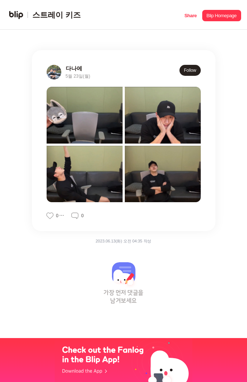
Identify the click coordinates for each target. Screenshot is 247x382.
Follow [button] (190, 70)
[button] (191, 15)
